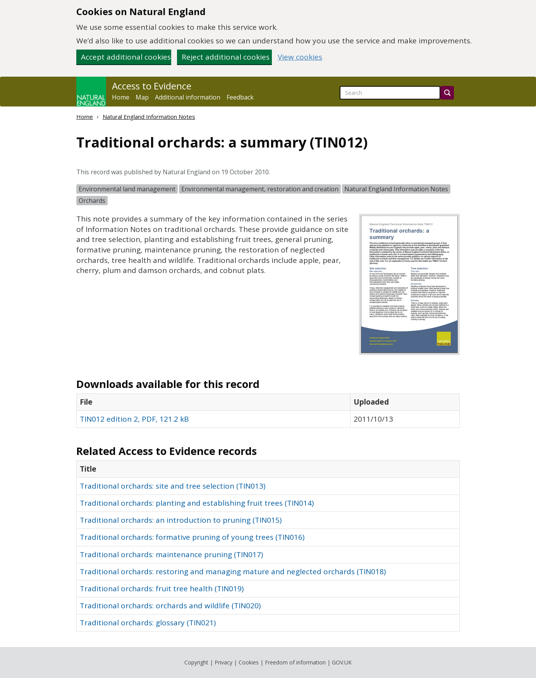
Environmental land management (127, 189)
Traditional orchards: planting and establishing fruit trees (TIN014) (197, 503)
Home (120, 97)
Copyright (196, 662)
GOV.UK (342, 662)
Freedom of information (295, 662)
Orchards (92, 200)
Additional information (187, 97)
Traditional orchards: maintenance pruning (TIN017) (171, 554)
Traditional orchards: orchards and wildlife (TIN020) (170, 606)
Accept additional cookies (126, 57)
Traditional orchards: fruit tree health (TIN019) (162, 589)
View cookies (300, 57)
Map (142, 97)
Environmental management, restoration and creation (259, 189)
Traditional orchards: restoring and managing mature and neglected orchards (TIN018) (233, 571)
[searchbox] (390, 93)
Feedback (240, 97)
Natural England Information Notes (149, 116)
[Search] (447, 93)
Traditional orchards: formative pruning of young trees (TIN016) (192, 537)
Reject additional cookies (226, 57)
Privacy (223, 662)
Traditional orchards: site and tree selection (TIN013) (172, 486)
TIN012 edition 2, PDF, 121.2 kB (134, 419)
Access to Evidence (151, 86)
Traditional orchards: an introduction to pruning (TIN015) (181, 520)
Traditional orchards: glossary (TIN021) (148, 623)
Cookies (249, 662)
